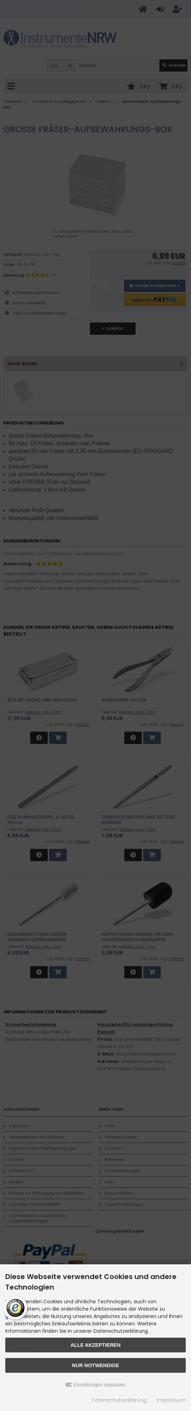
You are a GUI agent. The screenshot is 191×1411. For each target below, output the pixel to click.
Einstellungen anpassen (96, 1384)
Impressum (171, 1400)
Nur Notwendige (95, 1365)
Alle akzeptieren (96, 1345)
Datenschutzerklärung (119, 1400)
